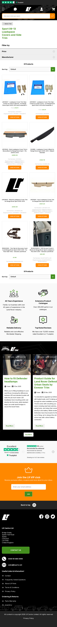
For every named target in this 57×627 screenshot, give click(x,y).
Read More (9, 426)
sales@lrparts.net (12, 565)
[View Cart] (53, 9)
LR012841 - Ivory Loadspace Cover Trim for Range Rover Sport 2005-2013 (42, 200)
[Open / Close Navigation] (3, 9)
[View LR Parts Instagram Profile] (47, 516)
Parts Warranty (10, 601)
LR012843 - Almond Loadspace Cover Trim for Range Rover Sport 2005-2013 (14, 200)
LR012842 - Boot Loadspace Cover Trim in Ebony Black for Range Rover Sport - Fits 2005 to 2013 (14, 151)
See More (28, 434)
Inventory (8, 605)
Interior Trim (8, 23)
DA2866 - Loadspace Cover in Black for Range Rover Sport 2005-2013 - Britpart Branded (42, 151)
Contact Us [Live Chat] (15, 9)
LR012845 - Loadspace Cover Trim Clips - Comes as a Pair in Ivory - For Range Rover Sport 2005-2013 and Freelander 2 (42, 103)
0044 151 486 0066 (12, 559)
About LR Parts (10, 583)
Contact (8, 576)
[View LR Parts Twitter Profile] (53, 516)
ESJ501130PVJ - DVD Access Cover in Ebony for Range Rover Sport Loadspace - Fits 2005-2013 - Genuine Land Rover (42, 249)
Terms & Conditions (12, 587)
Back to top (28, 505)
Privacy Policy (10, 591)
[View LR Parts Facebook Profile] (41, 516)
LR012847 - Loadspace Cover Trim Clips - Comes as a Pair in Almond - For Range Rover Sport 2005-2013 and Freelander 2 (14, 103)
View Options (14, 117)
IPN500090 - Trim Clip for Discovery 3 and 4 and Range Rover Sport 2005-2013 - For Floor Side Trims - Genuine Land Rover (14, 249)
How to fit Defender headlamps (15, 380)
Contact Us (16, 550)
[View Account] (41, 9)
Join (28, 494)
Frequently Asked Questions (15, 580)
